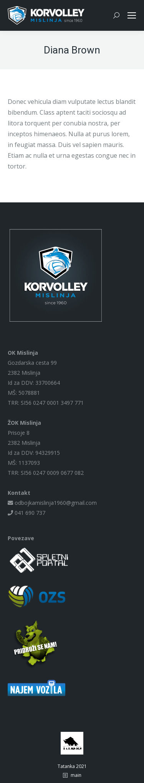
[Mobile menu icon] (131, 15)
